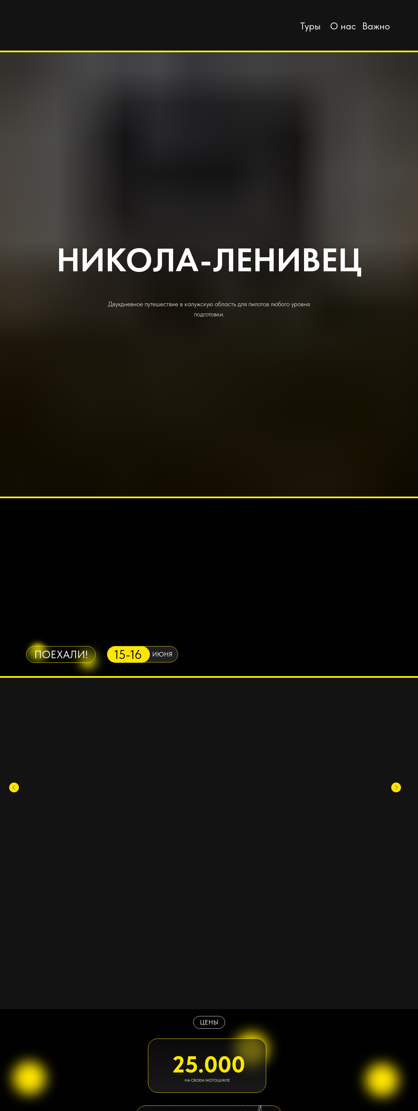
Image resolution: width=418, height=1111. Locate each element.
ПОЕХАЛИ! (61, 654)
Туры (310, 26)
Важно (376, 26)
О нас (343, 26)
